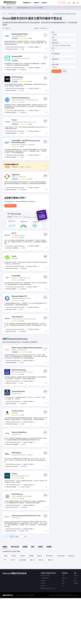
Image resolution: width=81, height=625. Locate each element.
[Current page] (21, 563)
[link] (36, 3)
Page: (16, 563)
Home (4, 13)
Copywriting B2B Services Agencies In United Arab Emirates (34, 13)
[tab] (5, 573)
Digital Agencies (12, 13)
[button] (69, 3)
